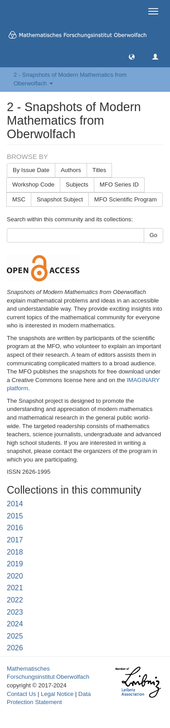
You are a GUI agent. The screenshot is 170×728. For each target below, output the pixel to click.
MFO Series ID (119, 184)
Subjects (77, 184)
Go (153, 235)
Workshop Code (33, 184)
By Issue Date (31, 170)
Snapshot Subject (60, 199)
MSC (18, 199)
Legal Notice (57, 694)
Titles (99, 170)
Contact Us (21, 694)
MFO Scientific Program (125, 199)
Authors (71, 170)
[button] (132, 56)
